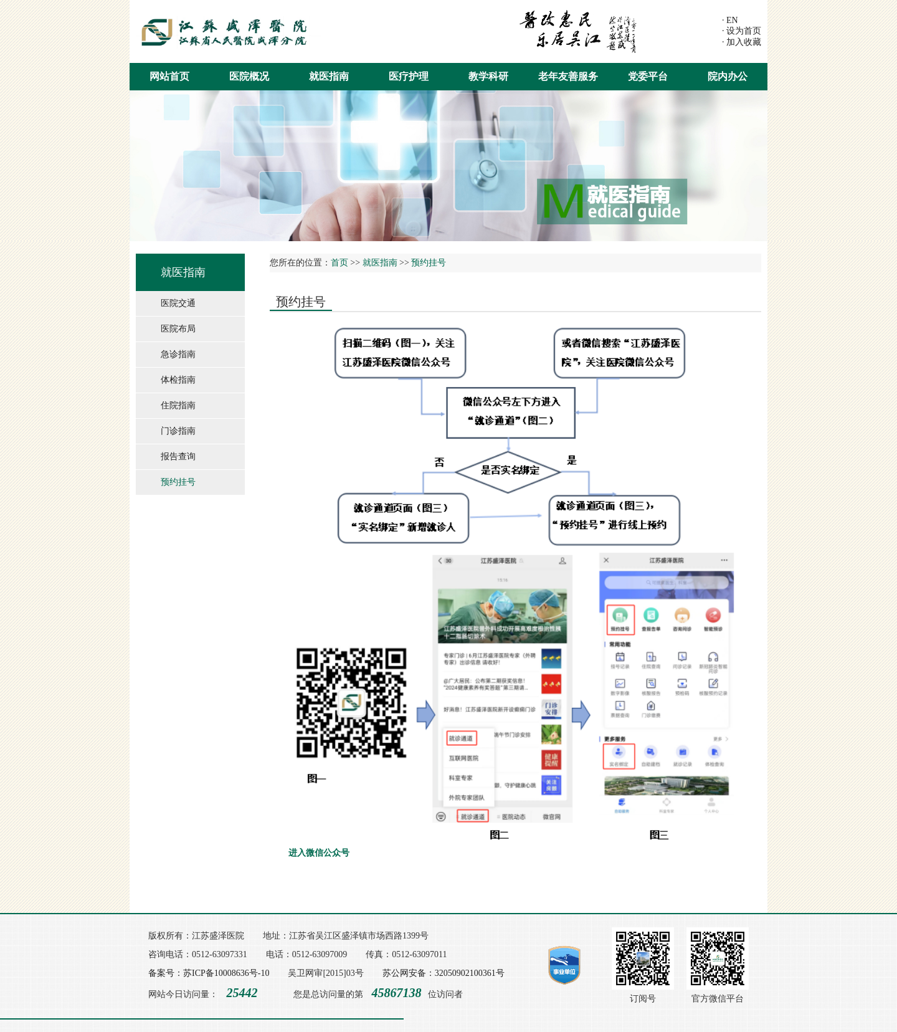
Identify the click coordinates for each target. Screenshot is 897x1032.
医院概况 (249, 76)
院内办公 (728, 76)
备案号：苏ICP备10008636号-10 (208, 973)
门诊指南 (178, 431)
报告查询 (178, 456)
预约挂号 (178, 482)
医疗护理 (409, 76)
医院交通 (178, 303)
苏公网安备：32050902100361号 (443, 973)
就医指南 (329, 76)
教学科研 (488, 76)
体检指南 (178, 380)
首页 (339, 262)
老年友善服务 (568, 76)
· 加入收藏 (741, 42)
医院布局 (178, 328)
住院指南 (178, 405)
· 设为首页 (741, 31)
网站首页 (169, 76)
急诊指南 (178, 354)
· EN (730, 20)
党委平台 (648, 76)
